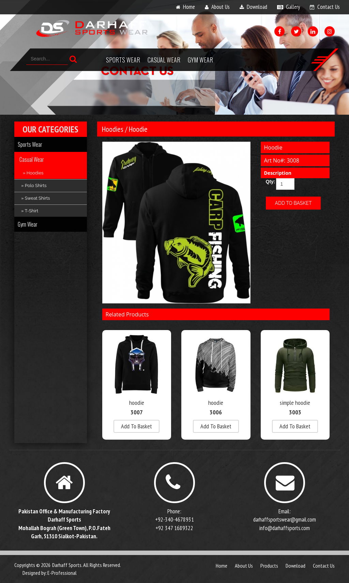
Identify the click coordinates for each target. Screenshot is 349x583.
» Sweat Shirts (35, 198)
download (257, 7)
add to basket (136, 426)
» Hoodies (33, 172)
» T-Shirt (29, 210)
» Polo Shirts (34, 185)
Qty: (268, 181)
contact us (328, 7)
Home (221, 565)
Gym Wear (200, 59)
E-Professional (62, 572)
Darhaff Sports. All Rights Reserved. (86, 564)
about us (220, 7)
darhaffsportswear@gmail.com (284, 519)
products (269, 565)
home (189, 7)
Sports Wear (123, 59)
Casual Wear (164, 59)
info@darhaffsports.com (284, 528)
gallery (293, 7)
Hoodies (112, 129)
